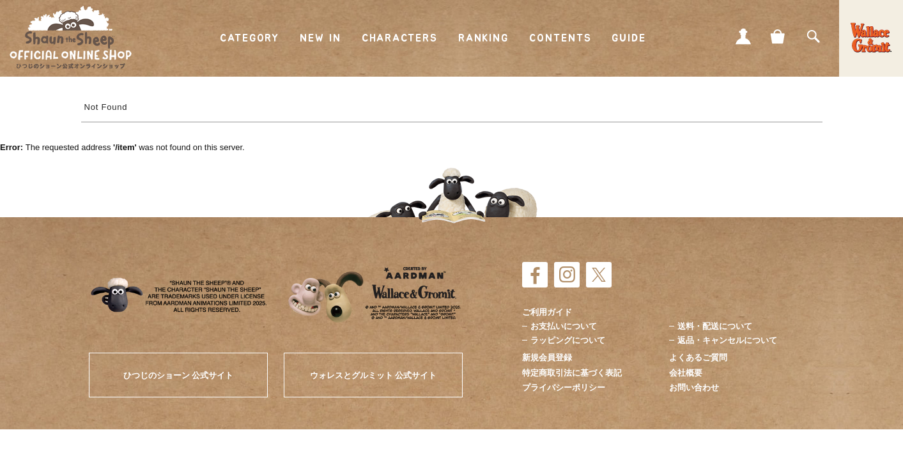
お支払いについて (563, 326)
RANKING (483, 38)
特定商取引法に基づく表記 (572, 373)
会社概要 (685, 373)
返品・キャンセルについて (727, 340)
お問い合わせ (694, 387)
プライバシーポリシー (563, 387)
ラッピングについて (567, 340)
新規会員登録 (547, 357)
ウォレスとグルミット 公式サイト (373, 375)
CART (778, 36)
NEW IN (320, 38)
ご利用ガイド (547, 312)
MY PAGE (743, 36)
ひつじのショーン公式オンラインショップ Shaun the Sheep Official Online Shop (71, 38)
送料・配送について (714, 326)
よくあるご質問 (698, 357)
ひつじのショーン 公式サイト (178, 375)
